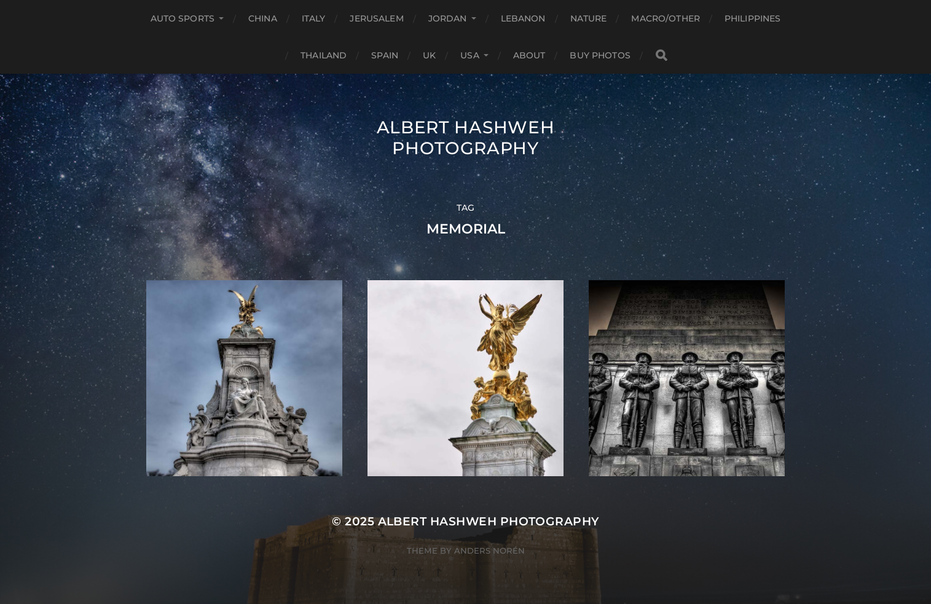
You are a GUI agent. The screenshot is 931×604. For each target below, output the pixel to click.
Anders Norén (489, 550)
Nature (588, 18)
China (262, 18)
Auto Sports (183, 18)
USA (469, 55)
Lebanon (523, 18)
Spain (384, 55)
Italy (314, 18)
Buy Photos (600, 55)
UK (429, 55)
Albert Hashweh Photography (466, 138)
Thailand (324, 55)
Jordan (447, 18)
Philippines (753, 18)
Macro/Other (665, 18)
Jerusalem (376, 18)
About (529, 55)
